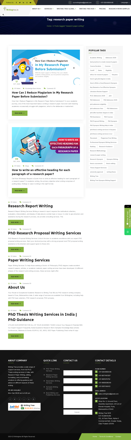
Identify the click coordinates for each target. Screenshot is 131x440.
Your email (77, 379)
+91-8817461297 (104, 375)
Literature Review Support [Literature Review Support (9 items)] (99, 91)
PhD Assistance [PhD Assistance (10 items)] (95, 117)
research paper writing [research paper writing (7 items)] (97, 155)
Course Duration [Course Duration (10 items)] (95, 66)
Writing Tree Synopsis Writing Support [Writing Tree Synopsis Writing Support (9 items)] (103, 180)
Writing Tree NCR (86, 9)
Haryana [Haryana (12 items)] (115, 74)
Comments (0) (50, 88)
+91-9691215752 (104, 379)
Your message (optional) (77, 400)
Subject (77, 387)
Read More (20, 113)
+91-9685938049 (104, 383)
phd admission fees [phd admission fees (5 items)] (96, 108)
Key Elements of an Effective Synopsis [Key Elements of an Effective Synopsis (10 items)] (103, 87)
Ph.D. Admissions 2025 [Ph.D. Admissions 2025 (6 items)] (97, 96)
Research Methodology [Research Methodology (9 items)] (98, 151)
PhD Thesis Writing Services (53, 370)
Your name (77, 371)
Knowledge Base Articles (32, 88)
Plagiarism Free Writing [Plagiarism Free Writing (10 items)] (108, 138)
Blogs (26, 166)
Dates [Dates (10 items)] (100, 70)
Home (49, 26)
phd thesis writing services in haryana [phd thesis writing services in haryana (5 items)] (103, 129)
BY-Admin (16, 88)
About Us (36, 9)
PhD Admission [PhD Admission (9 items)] (95, 100)
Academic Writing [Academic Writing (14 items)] (96, 57)
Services (48, 9)
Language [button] (124, 2)
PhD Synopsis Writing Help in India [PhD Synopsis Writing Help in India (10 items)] (101, 125)
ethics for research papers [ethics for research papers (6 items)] (99, 74)
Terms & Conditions (106, 436)
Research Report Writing (30, 206)
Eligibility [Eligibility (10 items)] (109, 70)
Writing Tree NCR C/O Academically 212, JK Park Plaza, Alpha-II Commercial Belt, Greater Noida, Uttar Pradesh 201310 (110, 418)
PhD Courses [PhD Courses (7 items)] (108, 117)
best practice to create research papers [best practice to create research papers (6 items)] (103, 62)
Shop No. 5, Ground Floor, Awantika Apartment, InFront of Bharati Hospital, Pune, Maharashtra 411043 (109, 405)
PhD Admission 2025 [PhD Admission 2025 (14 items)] (110, 100)
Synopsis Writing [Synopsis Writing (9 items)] (112, 159)
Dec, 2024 (16, 160)
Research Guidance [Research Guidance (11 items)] (105, 146)
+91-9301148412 (104, 386)
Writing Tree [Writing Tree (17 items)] (94, 176)
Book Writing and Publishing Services (53, 394)
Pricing (102, 9)
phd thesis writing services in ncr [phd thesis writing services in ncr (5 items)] (101, 134)
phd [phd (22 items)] (110, 96)
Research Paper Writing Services (52, 376)
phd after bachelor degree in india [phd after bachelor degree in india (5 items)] (101, 112)
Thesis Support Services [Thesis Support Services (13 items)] (98, 167)
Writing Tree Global (66, 9)
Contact (118, 436)
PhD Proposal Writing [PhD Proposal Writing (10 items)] (97, 121)
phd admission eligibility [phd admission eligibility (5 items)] (98, 104)
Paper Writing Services (29, 260)
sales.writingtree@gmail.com (108, 394)
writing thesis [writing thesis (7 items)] (111, 172)
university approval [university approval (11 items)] (96, 172)
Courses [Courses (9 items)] (107, 66)
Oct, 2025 (16, 82)
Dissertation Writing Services (53, 382)
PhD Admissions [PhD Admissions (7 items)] (112, 108)
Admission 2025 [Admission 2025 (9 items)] (111, 57)
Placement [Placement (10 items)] (93, 138)
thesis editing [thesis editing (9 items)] (110, 163)
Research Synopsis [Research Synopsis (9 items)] (96, 159)
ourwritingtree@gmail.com (82, 2)
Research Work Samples (119, 9)
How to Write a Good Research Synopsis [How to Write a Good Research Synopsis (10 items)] (103, 83)
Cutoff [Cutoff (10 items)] (92, 70)
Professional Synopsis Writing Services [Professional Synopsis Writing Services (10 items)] (103, 142)
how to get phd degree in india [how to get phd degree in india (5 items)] (100, 79)
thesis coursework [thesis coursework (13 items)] (96, 163)
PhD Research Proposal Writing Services (44, 233)
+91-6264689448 (106, 2)
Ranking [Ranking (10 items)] (92, 146)
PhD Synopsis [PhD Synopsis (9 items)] (112, 121)
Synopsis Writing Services (52, 388)
